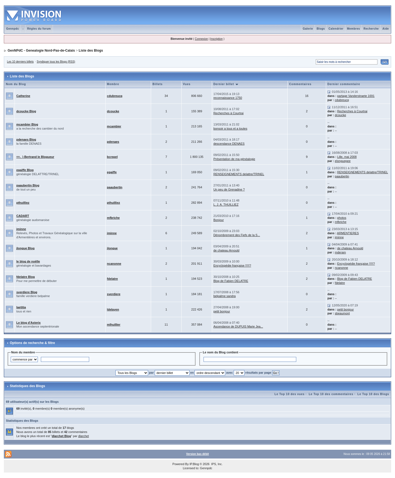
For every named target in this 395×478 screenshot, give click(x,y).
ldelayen (113, 309)
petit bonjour (221, 311)
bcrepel (112, 156)
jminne (21, 229)
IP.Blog (194, 464)
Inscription (216, 38)
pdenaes (113, 141)
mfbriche (113, 217)
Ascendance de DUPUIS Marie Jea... (238, 326)
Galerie (308, 28)
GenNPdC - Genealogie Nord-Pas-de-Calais (41, 50)
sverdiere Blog (26, 292)
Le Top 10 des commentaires (331, 394)
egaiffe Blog (24, 170)
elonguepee (343, 161)
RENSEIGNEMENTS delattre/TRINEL (238, 174)
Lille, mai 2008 (347, 156)
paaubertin (342, 176)
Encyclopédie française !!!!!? (232, 265)
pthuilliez (22, 202)
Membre (113, 84)
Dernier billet (226, 84)
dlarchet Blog (61, 436)
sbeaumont (342, 313)
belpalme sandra (224, 296)
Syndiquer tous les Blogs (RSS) (56, 61)
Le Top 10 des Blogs (373, 394)
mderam (340, 252)
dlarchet (83, 436)
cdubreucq (114, 95)
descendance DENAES (229, 143)
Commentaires (300, 84)
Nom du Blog (16, 84)
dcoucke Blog (26, 111)
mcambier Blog (27, 124)
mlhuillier (113, 324)
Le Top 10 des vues (290, 394)
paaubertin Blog (27, 185)
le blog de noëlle (28, 261)
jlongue (112, 248)
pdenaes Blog (26, 139)
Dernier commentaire (344, 84)
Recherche (371, 28)
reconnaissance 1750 (227, 97)
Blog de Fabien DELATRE (230, 281)
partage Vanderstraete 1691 (355, 95)
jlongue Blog (25, 248)
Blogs (321, 28)
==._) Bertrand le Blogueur (35, 156)
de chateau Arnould (226, 250)
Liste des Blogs (91, 50)
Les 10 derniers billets (20, 61)
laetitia (21, 307)
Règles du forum (39, 28)
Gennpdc (12, 28)
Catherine (23, 95)
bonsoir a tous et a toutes (230, 128)
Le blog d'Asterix (28, 322)
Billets (158, 84)
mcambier (114, 126)
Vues (187, 84)
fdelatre (112, 278)
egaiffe (112, 172)
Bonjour (218, 220)
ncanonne (114, 263)
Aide (385, 28)
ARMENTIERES (348, 233)
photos (341, 217)
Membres (353, 28)
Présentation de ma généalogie (234, 159)
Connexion (201, 38)
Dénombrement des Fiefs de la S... (236, 235)
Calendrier (335, 28)
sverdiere (113, 294)
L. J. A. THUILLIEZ (226, 204)
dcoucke (113, 111)
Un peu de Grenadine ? (229, 189)
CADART (22, 215)
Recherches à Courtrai (228, 113)
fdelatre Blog (25, 276)
